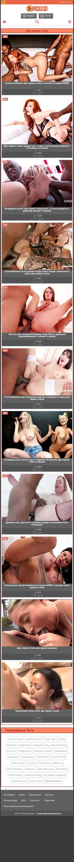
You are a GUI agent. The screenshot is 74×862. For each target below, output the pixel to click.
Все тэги (49, 795)
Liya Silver (31, 763)
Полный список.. (53, 781)
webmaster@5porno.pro (51, 814)
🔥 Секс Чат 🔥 (65, 2)
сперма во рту (19, 781)
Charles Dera (42, 757)
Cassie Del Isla (58, 757)
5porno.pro (30, 814)
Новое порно (35, 795)
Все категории (10, 800)
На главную (9, 795)
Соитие (62, 739)
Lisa (47, 745)
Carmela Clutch (15, 739)
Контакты (35, 800)
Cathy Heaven (15, 775)
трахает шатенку (32, 775)
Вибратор (58, 763)
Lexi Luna (10, 751)
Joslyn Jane (49, 739)
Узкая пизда (17, 763)
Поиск (22, 795)
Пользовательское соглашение (18, 806)
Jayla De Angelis (14, 769)
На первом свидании (55, 775)
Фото (23, 800)
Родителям (49, 800)
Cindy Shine (44, 763)
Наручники (24, 745)
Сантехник (13, 757)
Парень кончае (33, 739)
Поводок (11, 745)
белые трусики (59, 745)
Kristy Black (62, 769)
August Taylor (35, 781)
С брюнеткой (25, 751)
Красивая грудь (46, 769)
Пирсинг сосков (42, 751)
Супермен (30, 769)
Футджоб (37, 745)
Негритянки (27, 757)
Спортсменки (60, 751)
